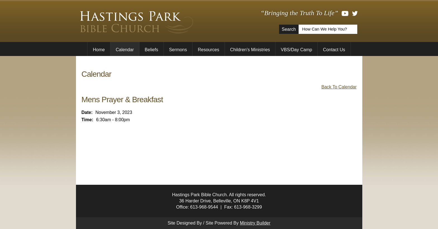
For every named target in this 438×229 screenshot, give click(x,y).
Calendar (125, 49)
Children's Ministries (250, 49)
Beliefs (151, 49)
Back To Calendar (339, 87)
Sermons (178, 49)
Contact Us (334, 49)
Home (99, 49)
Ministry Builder (255, 223)
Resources (208, 49)
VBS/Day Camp (296, 49)
